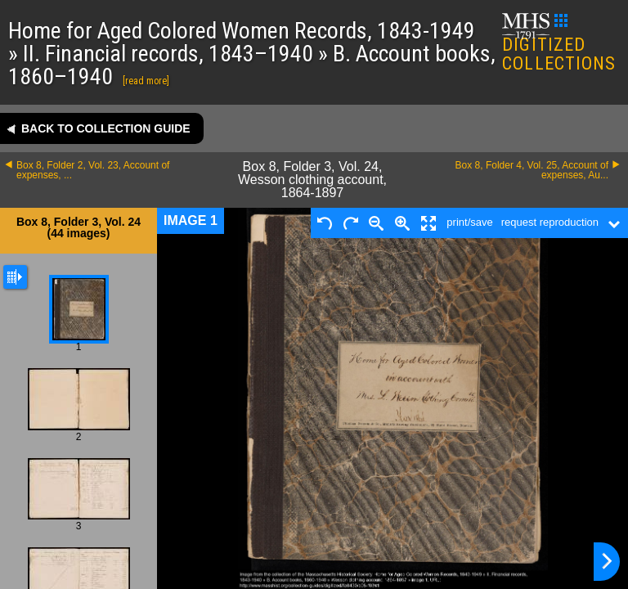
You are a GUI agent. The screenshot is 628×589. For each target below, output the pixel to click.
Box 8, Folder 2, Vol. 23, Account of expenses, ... (92, 170)
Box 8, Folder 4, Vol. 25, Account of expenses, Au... (531, 170)
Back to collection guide (106, 128)
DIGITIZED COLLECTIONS (559, 44)
